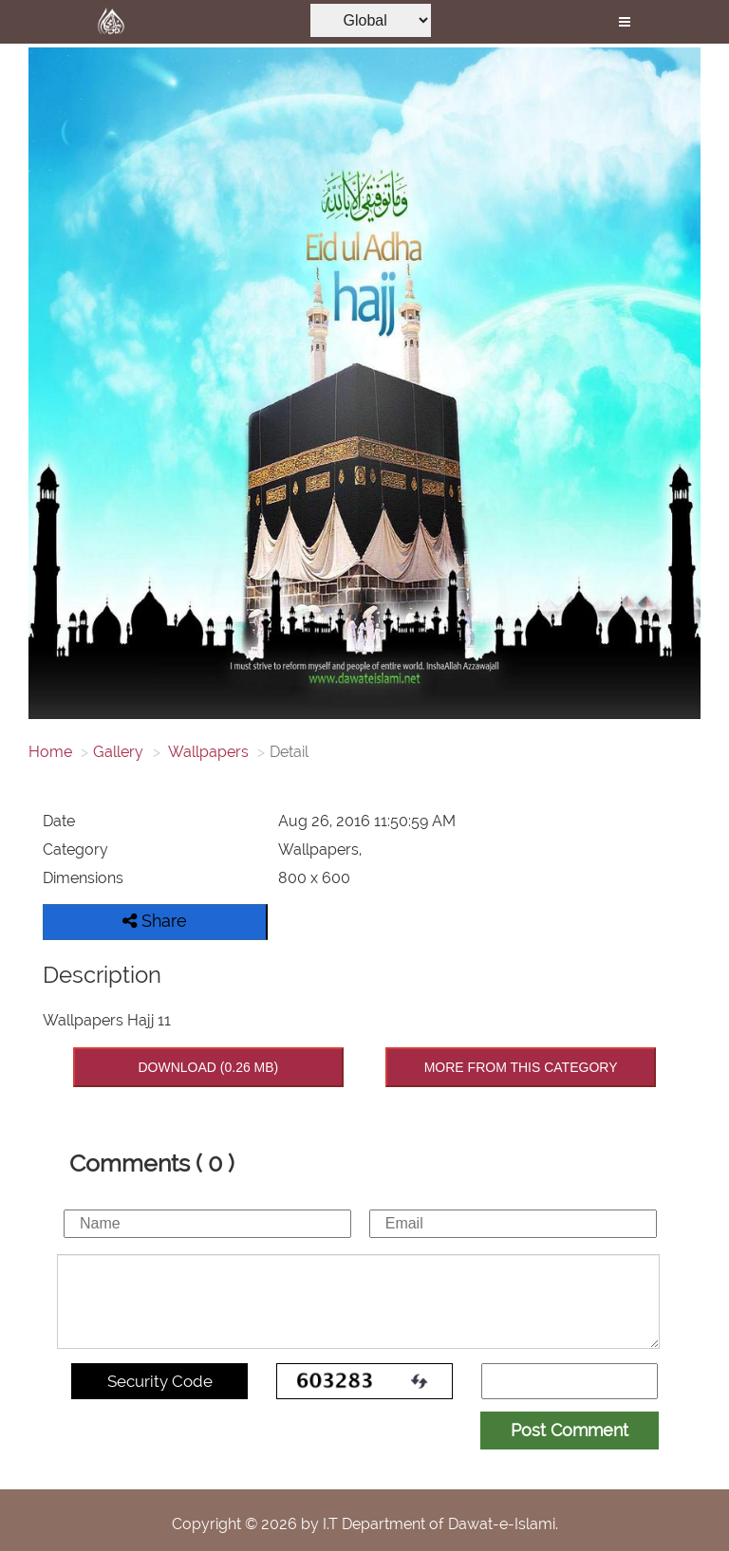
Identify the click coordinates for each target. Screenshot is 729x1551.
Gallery (118, 752)
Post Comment (569, 1430)
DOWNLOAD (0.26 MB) (208, 1067)
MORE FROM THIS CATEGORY (521, 1067)
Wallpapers (207, 752)
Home (50, 752)
